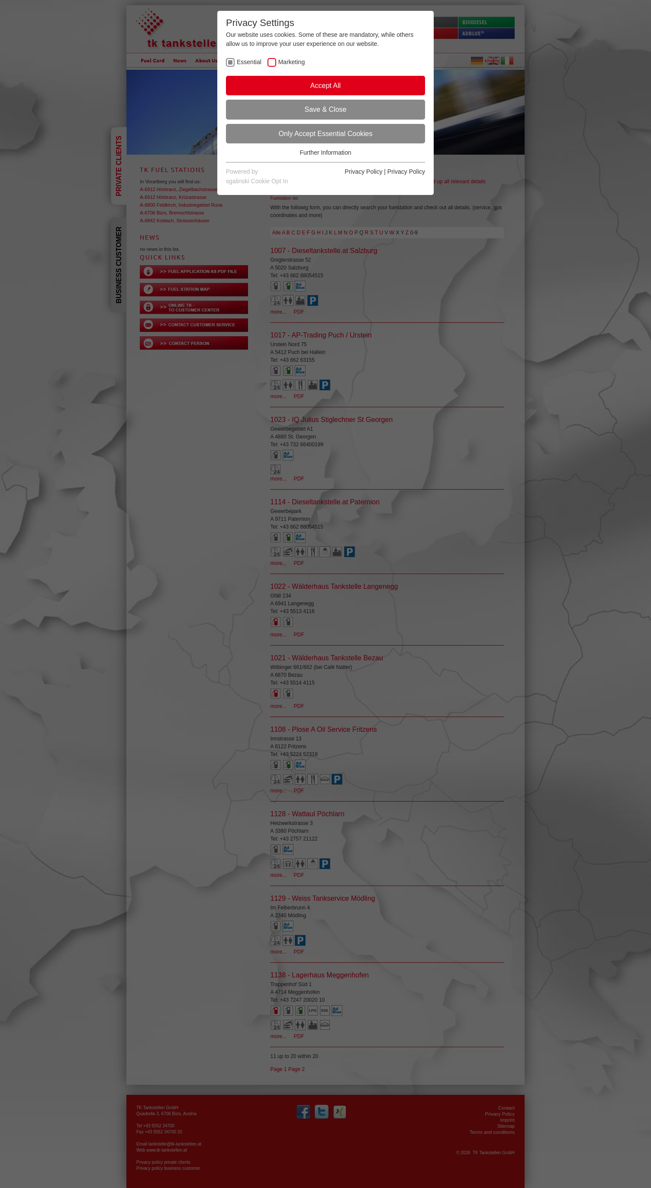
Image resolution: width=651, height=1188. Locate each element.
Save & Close (326, 109)
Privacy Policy (363, 171)
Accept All (325, 85)
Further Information (325, 152)
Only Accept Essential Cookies (326, 133)
